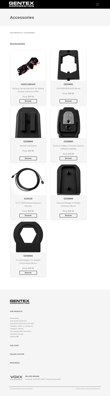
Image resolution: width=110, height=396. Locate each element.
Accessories (14, 318)
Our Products (16, 33)
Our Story (14, 345)
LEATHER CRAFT (39, 379)
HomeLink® (14, 337)
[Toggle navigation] (97, 4)
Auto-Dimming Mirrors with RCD (22, 323)
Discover (28, 101)
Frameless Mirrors (17, 329)
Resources (15, 363)
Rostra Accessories (54, 379)
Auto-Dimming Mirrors (18, 321)
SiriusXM (28, 379)
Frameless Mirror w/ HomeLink (21, 326)
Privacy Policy (80, 389)
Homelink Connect (16, 334)
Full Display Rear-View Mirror (20, 331)
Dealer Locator (17, 354)
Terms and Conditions (93, 389)
